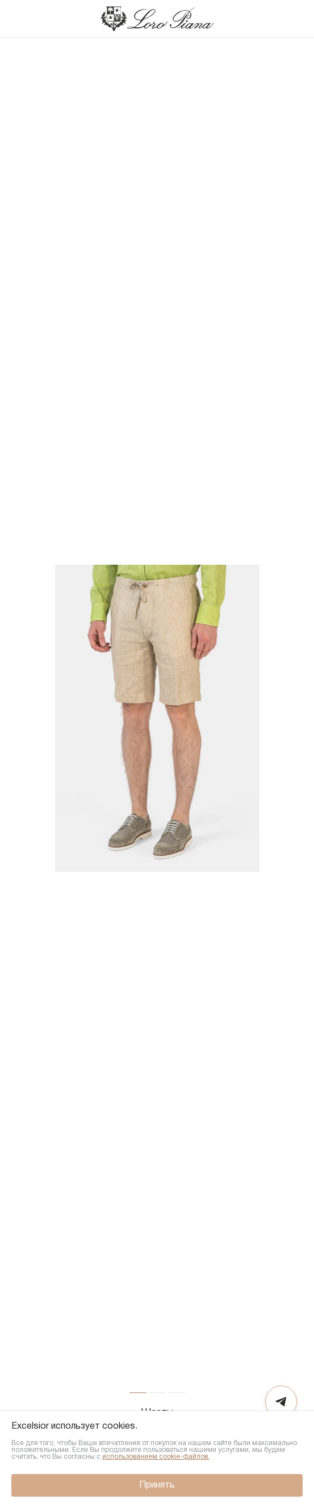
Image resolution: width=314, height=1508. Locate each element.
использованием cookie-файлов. (156, 1457)
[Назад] (19, 18)
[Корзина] (293, 19)
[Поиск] (271, 19)
